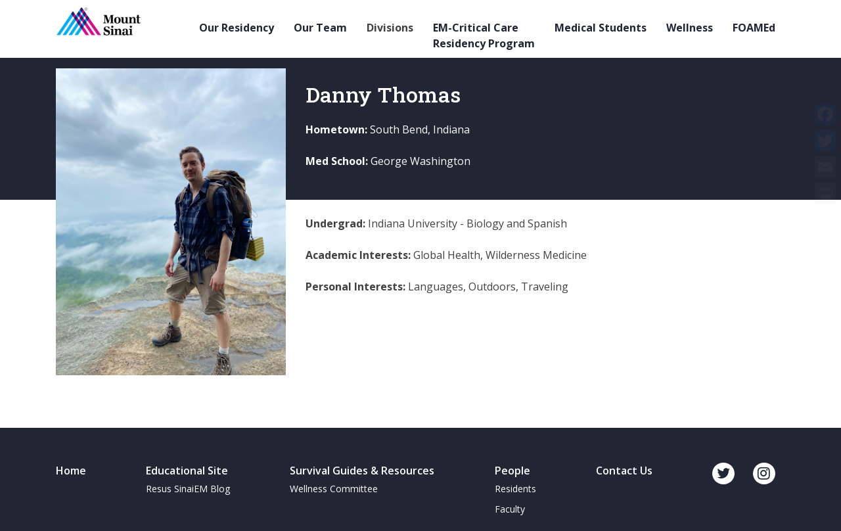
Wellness (689, 27)
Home (71, 470)
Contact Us (624, 470)
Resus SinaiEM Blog (188, 488)
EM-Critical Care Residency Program (484, 35)
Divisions (390, 27)
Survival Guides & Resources (362, 470)
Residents (515, 488)
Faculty (510, 509)
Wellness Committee (334, 488)
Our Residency (236, 27)
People (512, 470)
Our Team (320, 27)
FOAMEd (754, 27)
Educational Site (187, 470)
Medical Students (601, 27)
